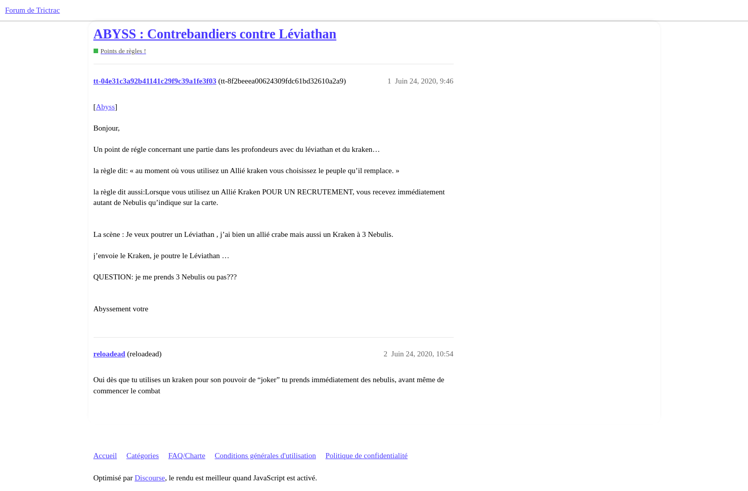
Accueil (105, 456)
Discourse (150, 478)
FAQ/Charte (186, 456)
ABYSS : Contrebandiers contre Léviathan (215, 34)
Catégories (142, 456)
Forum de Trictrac (32, 10)
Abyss (105, 107)
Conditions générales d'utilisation (265, 456)
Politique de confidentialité (367, 456)
